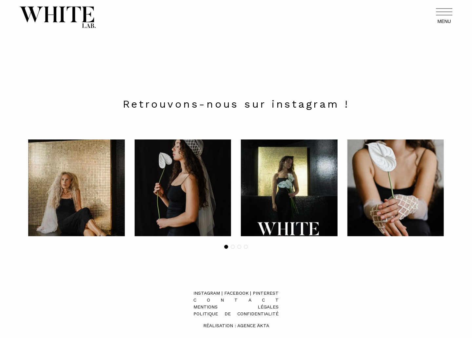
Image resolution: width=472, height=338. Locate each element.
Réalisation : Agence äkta (236, 325)
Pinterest (266, 293)
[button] (226, 247)
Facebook (236, 293)
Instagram (206, 293)
